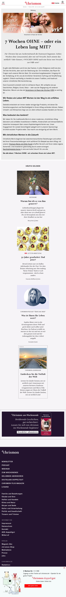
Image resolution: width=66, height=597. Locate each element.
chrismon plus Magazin (13, 483)
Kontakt (5, 529)
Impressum (6, 523)
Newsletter (7, 462)
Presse (4, 553)
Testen (55, 3)
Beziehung (33, 197)
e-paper (5, 487)
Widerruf (5, 535)
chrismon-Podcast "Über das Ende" (32, 311)
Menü (3, 4)
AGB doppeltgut (8, 532)
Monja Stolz (31, 220)
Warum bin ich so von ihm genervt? (33, 202)
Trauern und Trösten (10, 514)
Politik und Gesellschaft (12, 511)
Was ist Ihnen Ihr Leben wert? (33, 317)
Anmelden (62, 2)
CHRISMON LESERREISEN (33, 370)
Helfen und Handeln (10, 500)
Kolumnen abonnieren (12, 476)
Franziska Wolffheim (31, 279)
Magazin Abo (7, 544)
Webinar (6, 469)
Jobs (4, 556)
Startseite (24, 6)
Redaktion (6, 565)
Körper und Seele (9, 505)
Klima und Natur (8, 503)
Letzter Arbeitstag (35, 253)
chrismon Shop (8, 547)
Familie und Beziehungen (12, 494)
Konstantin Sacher (33, 342)
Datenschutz (7, 526)
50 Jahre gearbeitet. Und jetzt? (33, 258)
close (64, 568)
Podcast (5, 465)
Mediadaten (6, 550)
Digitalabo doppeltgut (12, 480)
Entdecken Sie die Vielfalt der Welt (33, 375)
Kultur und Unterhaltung (12, 508)
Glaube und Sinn (8, 497)
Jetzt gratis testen (33, 585)
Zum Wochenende (10, 472)
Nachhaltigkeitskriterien (12, 149)
